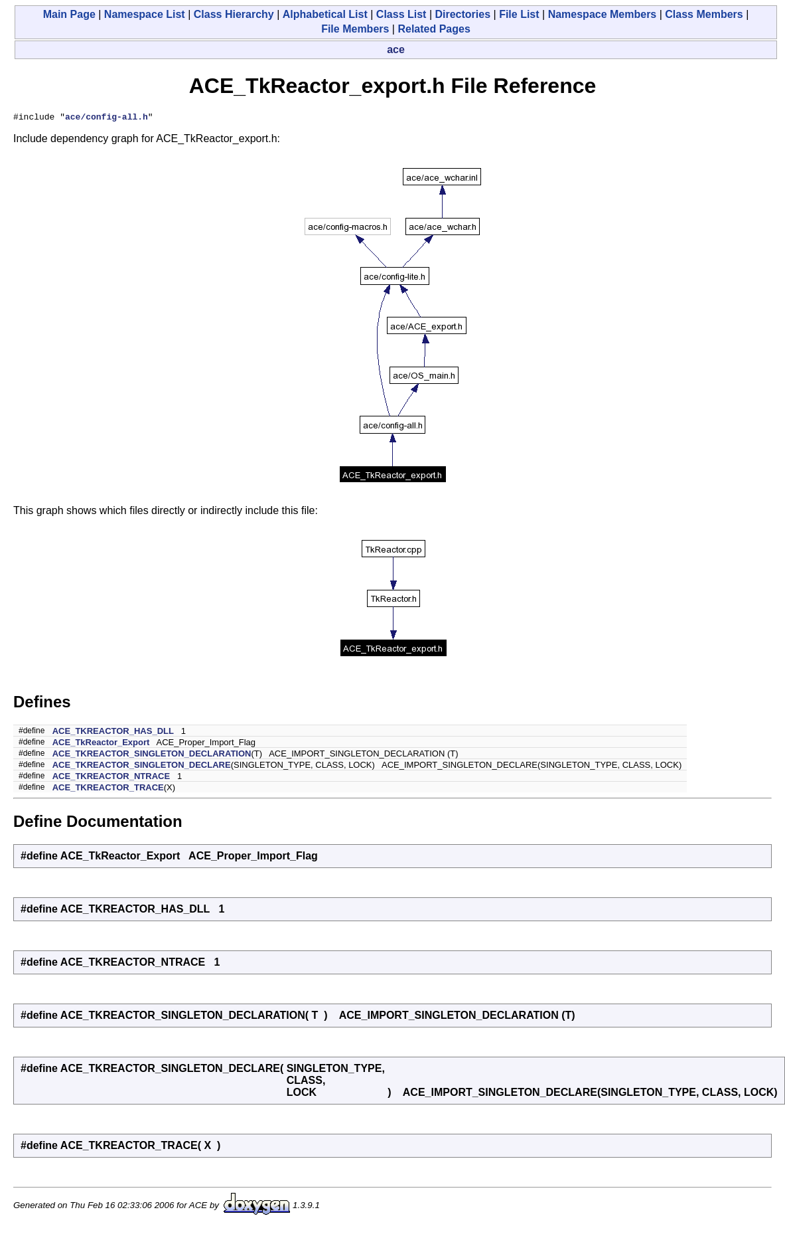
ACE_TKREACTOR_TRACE (108, 789)
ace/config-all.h (106, 118)
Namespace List (144, 14)
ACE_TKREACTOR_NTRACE (111, 778)
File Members (355, 29)
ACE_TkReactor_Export (101, 744)
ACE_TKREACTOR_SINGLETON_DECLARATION (151, 755)
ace (396, 49)
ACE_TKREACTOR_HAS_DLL (113, 733)
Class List (401, 14)
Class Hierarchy (234, 14)
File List (519, 14)
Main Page (69, 14)
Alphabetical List (325, 14)
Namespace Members (602, 14)
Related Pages (433, 29)
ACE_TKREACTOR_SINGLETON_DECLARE (141, 767)
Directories (462, 14)
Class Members (704, 14)
